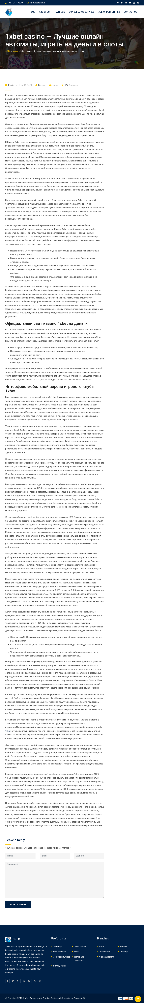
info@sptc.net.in (38, 2)
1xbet (7, 731)
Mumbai (123, 946)
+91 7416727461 (17, 2)
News (55, 85)
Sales (76, 951)
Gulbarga (124, 951)
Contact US (130, 12)
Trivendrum (104, 951)
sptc (43, 85)
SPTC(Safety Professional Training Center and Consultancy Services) (50, 998)
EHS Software (59, 951)
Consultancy (80, 946)
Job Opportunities (109, 12)
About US (44, 12)
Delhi (101, 946)
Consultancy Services (81, 12)
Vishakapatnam (106, 957)
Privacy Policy (59, 965)
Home (32, 12)
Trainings (59, 12)
